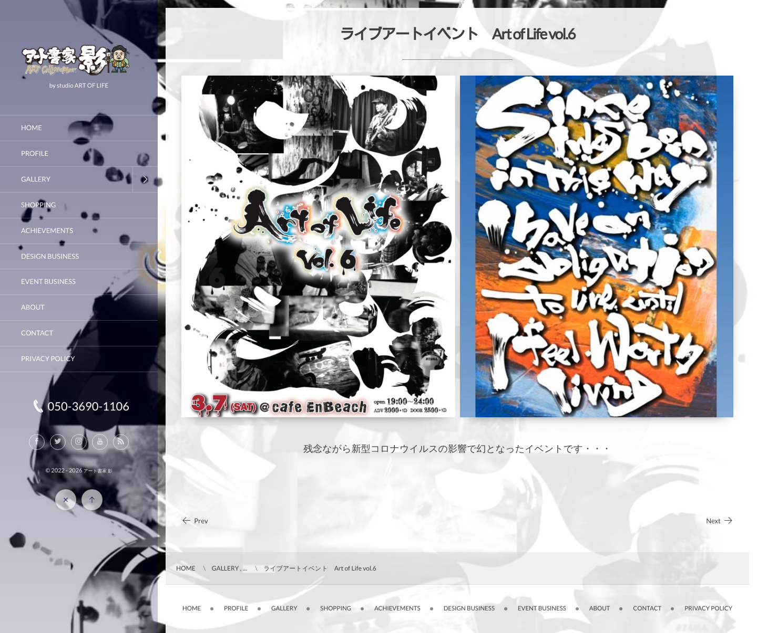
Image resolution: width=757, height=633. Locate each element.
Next (719, 520)
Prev (194, 520)
